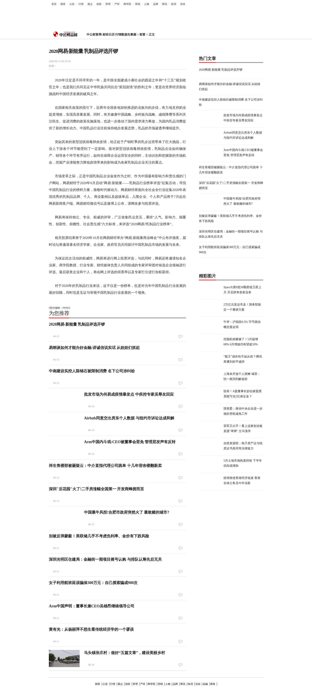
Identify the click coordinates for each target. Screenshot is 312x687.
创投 (99, 4)
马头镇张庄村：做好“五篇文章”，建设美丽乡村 (124, 653)
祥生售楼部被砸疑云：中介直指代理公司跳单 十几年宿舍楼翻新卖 (105, 465)
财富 (63, 4)
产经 (117, 4)
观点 (90, 4)
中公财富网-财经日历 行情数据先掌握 (111, 34)
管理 (108, 4)
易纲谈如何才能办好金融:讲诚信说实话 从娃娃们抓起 (94, 348)
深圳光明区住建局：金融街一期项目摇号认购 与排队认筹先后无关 (105, 559)
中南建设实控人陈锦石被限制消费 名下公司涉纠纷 (92, 371)
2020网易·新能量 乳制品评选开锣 (77, 324)
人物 (146, 4)
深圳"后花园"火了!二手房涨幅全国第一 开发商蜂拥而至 (96, 489)
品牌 (155, 4)
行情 (81, 4)
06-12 (56, 477)
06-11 (56, 548)
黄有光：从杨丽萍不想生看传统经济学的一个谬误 (91, 629)
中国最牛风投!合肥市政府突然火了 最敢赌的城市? (126, 512)
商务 (212, 684)
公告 (72, 4)
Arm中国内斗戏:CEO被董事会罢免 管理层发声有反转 (130, 442)
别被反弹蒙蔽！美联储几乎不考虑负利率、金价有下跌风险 (99, 536)
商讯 (164, 4)
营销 (137, 4)
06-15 (56, 336)
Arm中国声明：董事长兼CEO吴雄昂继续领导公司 (91, 606)
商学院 (127, 4)
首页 (54, 4)
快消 (173, 4)
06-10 (91, 664)
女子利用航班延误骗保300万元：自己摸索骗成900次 (93, 583)
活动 (182, 4)
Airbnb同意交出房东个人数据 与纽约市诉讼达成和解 (129, 418)
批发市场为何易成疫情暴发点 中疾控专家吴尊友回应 (129, 394)
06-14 (91, 406)
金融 (205, 684)
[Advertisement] (153, 17)
